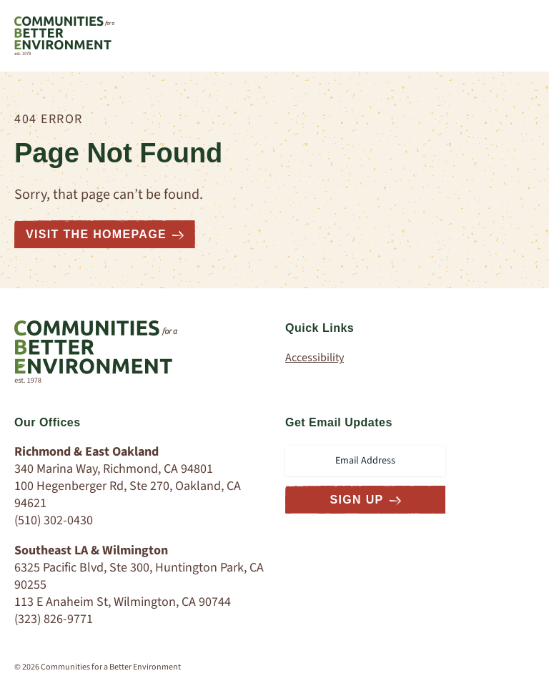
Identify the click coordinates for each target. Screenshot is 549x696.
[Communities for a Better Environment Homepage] (64, 36)
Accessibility (314, 358)
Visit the (105, 234)
